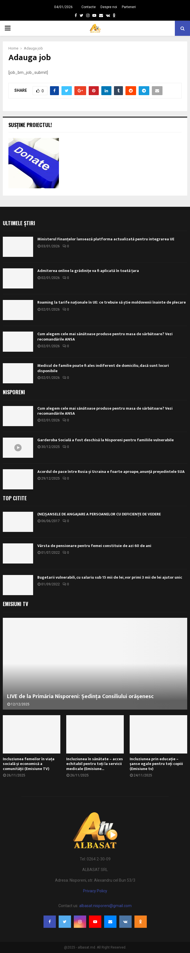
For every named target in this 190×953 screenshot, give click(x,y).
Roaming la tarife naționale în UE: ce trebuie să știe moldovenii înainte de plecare (111, 302)
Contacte (88, 7)
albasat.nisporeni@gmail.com (105, 905)
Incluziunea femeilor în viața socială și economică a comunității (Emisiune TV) (28, 764)
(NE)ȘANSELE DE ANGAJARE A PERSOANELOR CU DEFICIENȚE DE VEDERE (99, 514)
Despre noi (108, 7)
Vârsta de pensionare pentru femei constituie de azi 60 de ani (94, 546)
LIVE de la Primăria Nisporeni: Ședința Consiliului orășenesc (80, 696)
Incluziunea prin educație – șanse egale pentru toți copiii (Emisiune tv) (156, 764)
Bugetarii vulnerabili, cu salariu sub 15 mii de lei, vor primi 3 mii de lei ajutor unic (109, 577)
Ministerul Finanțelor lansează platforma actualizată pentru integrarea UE (105, 239)
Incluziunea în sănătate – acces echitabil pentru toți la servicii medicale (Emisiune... (94, 764)
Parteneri (129, 7)
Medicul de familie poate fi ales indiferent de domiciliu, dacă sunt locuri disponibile (103, 368)
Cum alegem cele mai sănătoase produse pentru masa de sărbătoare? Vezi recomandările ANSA (105, 336)
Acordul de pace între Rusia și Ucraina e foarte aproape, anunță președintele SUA (111, 471)
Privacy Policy (95, 891)
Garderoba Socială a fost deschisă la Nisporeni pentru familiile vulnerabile (105, 440)
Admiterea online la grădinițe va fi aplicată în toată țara (88, 270)
